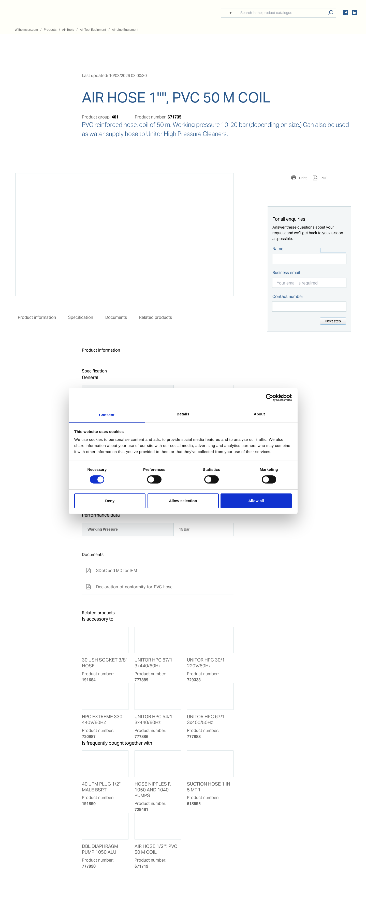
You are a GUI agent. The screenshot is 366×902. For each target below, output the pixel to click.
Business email (286, 272)
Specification (80, 317)
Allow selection (183, 501)
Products (50, 30)
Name (277, 248)
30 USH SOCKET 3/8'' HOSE (104, 663)
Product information (37, 317)
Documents (116, 317)
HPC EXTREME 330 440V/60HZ (102, 719)
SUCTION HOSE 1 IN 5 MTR (208, 787)
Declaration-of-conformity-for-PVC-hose (129, 587)
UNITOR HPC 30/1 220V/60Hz (206, 663)
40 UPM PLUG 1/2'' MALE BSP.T (101, 787)
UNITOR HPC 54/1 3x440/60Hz (153, 719)
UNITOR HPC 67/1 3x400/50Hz (206, 719)
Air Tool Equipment (93, 30)
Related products (155, 317)
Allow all (256, 501)
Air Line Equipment (125, 30)
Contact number (287, 296)
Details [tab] (183, 414)
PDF (323, 178)
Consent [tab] (106, 415)
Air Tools (68, 30)
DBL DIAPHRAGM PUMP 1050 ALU (100, 849)
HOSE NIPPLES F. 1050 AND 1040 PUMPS (153, 790)
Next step (333, 321)
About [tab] (259, 414)
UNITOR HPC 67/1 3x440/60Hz (153, 663)
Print (302, 178)
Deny (109, 501)
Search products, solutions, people (330, 12)
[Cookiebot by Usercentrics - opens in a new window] (269, 397)
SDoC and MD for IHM (111, 570)
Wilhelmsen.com (26, 30)
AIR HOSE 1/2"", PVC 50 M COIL (156, 849)
